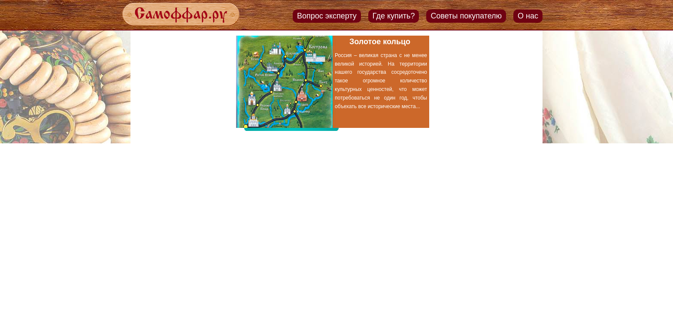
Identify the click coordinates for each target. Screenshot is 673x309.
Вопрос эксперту (327, 16)
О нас (528, 16)
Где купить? (394, 16)
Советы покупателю (466, 16)
